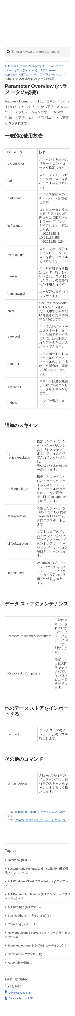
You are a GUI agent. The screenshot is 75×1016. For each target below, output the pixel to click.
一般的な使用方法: (24, 136)
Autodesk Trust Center (47, 22)
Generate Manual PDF (21, 998)
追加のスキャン (21, 425)
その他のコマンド (24, 759)
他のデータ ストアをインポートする (36, 711)
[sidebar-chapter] (37, 860)
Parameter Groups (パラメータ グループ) (41, 820)
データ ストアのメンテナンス (36, 604)
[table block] (37, 278)
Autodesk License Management (24, 66)
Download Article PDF (20, 992)
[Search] (37, 52)
